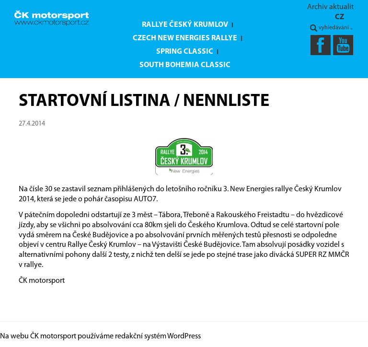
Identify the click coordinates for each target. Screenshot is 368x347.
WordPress (184, 336)
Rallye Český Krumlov (185, 25)
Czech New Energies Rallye (185, 38)
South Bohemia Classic (184, 65)
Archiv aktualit (330, 7)
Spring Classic (184, 52)
